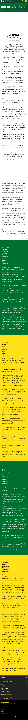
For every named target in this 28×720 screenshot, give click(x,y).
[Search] (22, 1)
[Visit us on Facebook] (2, 698)
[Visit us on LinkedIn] (12, 698)
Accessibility (4, 706)
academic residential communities (16, 66)
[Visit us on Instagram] (9, 698)
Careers (3, 709)
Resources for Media (6, 681)
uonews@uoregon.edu (6, 694)
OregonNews (4, 685)
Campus (3, 677)
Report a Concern (5, 702)
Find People (4, 713)
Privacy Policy (4, 707)
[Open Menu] (26, 1)
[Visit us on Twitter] (4, 698)
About (2, 711)
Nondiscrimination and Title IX (8, 704)
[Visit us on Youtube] (7, 698)
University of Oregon (7, 716)
